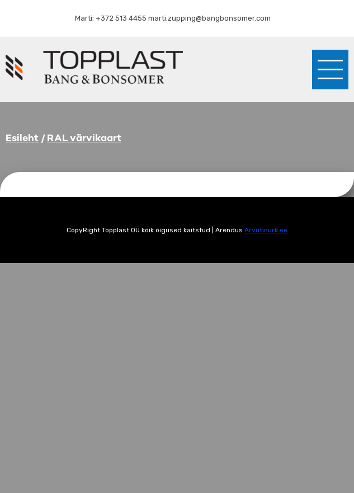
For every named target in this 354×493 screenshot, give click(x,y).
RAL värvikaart (84, 137)
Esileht (22, 137)
